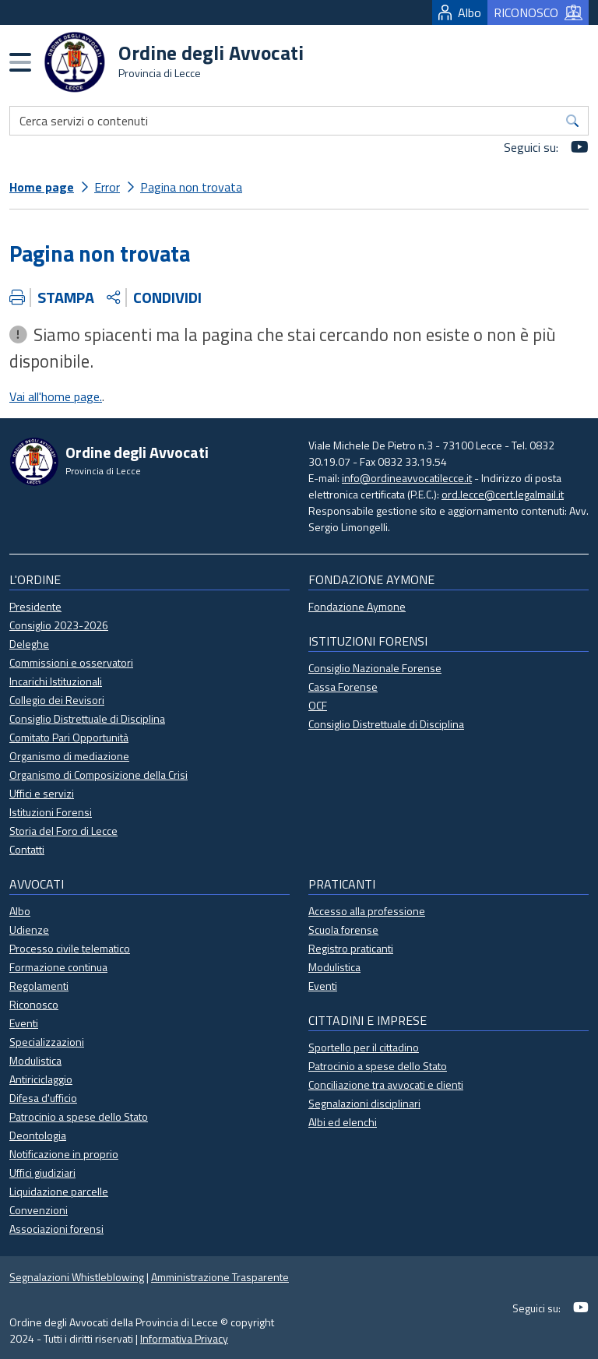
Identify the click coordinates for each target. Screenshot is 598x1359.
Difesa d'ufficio (43, 1098)
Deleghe (29, 643)
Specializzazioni (46, 1041)
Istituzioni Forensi (50, 812)
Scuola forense (343, 929)
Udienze (29, 929)
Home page (41, 187)
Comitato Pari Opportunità (68, 737)
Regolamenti (39, 985)
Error (107, 187)
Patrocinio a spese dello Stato (78, 1116)
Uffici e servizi (41, 793)
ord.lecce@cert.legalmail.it (502, 494)
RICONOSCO (538, 12)
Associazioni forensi (56, 1228)
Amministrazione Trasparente (220, 1277)
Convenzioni (38, 1210)
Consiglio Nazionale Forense (374, 668)
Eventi (23, 1023)
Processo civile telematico (69, 948)
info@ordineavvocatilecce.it (407, 478)
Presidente (35, 606)
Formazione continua (58, 967)
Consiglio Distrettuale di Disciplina (87, 718)
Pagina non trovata (191, 187)
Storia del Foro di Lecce (63, 830)
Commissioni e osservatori (71, 662)
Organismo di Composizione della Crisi (98, 774)
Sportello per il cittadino (363, 1047)
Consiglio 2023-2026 (58, 625)
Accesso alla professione (366, 911)
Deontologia (37, 1135)
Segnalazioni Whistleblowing (76, 1277)
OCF (317, 705)
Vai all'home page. (55, 396)
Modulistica (35, 1060)
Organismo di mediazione (69, 756)
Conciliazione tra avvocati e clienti (385, 1084)
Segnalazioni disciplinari (364, 1103)
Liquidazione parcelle (58, 1191)
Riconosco (33, 1004)
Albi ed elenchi (342, 1122)
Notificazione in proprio (63, 1154)
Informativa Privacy (184, 1338)
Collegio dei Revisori (56, 700)
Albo (459, 12)
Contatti (26, 849)
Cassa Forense (343, 686)
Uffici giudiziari (42, 1172)
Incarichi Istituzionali (55, 681)
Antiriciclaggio (40, 1079)
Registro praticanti (350, 948)
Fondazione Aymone (357, 606)
